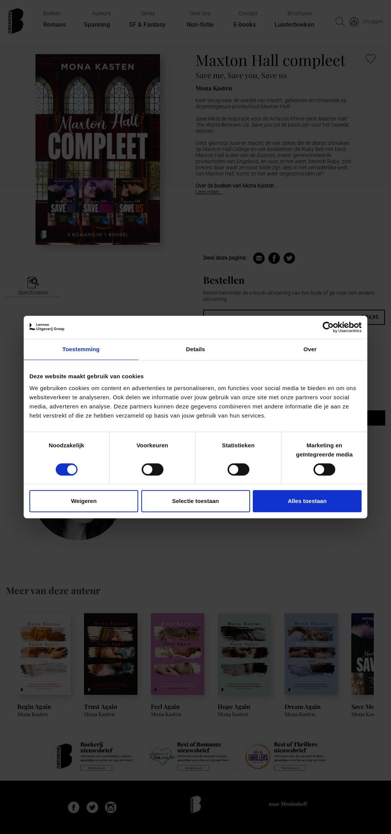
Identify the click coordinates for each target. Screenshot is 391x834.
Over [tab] (310, 349)
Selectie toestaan (195, 501)
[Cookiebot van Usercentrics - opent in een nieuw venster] (328, 327)
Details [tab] (195, 349)
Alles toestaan (307, 501)
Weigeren (84, 501)
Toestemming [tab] (81, 349)
